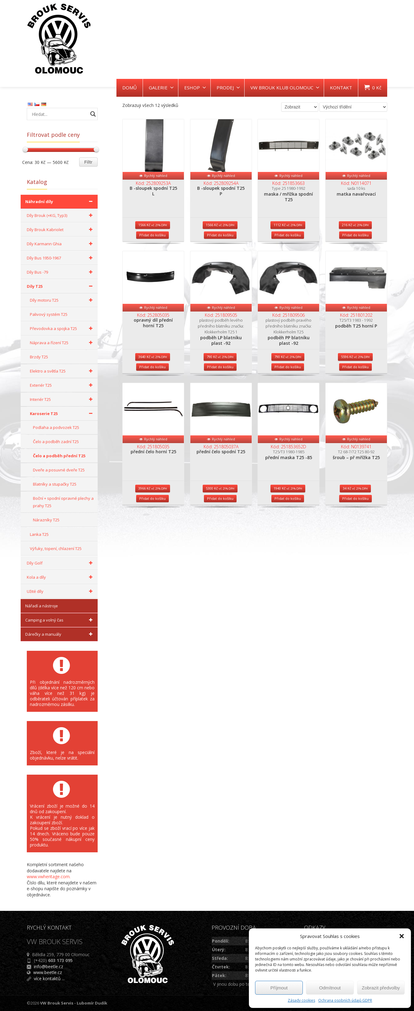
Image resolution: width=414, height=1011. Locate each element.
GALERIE (161, 87)
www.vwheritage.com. (49, 876)
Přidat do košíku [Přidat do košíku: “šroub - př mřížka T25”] (355, 544)
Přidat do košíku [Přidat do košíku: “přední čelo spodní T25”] (220, 544)
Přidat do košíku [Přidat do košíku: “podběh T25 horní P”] (355, 397)
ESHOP (195, 87)
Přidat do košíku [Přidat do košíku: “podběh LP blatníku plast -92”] (220, 397)
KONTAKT (341, 87)
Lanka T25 (39, 534)
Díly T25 (61, 286)
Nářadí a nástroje (41, 606)
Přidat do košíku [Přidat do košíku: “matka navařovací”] (355, 250)
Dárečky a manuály (60, 634)
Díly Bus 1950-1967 (61, 258)
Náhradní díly (60, 201)
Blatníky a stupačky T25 (54, 484)
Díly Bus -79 (61, 272)
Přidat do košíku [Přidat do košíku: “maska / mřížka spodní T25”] (287, 250)
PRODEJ (228, 87)
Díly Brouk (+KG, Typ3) (61, 215)
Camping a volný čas (60, 620)
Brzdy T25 (39, 357)
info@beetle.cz (48, 966)
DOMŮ (129, 87)
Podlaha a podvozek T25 (56, 427)
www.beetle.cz (47, 972)
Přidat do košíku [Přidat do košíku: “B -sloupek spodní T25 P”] (220, 250)
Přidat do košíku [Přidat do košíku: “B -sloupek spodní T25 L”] (152, 250)
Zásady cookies (301, 1000)
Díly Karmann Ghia (61, 243)
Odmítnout (330, 987)
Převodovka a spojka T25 (62, 328)
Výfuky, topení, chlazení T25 (56, 548)
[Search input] (59, 114)
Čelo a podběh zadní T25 (56, 441)
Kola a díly (61, 577)
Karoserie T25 (62, 413)
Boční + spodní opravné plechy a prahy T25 (63, 501)
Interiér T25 (62, 399)
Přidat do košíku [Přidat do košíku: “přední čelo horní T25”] (152, 544)
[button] (402, 936)
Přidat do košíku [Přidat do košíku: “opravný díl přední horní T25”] (152, 397)
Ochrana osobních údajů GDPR (345, 1000)
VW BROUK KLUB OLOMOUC (284, 87)
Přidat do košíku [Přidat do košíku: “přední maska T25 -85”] (287, 544)
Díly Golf (61, 563)
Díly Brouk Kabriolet (61, 229)
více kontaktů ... (49, 978)
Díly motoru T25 (62, 300)
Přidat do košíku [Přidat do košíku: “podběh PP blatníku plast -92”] (287, 397)
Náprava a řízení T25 (62, 342)
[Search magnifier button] (93, 114)
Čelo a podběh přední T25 (59, 456)
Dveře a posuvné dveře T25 (59, 470)
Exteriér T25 (62, 385)
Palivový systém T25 (48, 314)
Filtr (88, 162)
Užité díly (61, 591)
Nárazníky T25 (46, 520)
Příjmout (279, 987)
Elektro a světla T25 (62, 371)
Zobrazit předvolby (381, 987)
